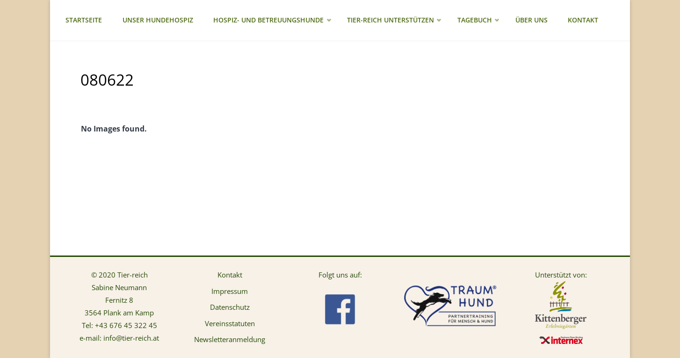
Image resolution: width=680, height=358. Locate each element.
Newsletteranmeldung (229, 339)
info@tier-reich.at (131, 338)
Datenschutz (230, 307)
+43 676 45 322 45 (126, 325)
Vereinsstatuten (230, 323)
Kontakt (229, 274)
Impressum (229, 291)
